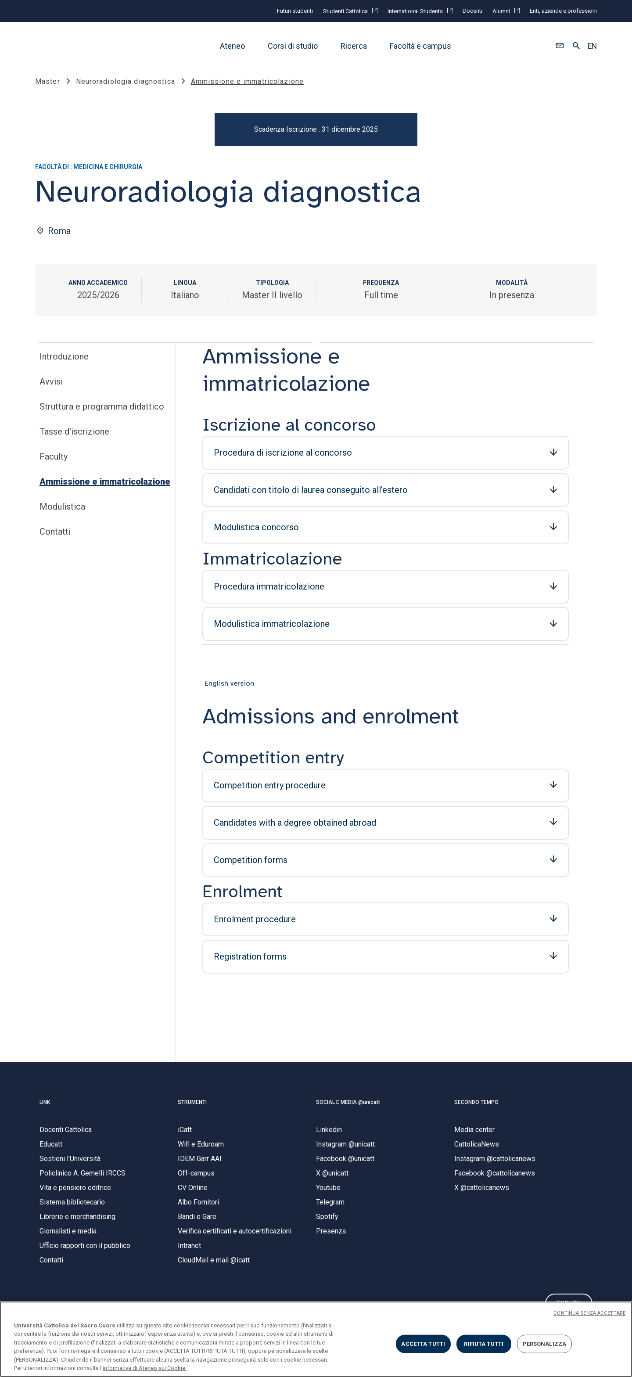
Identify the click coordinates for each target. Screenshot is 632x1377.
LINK (45, 1111)
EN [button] (592, 46)
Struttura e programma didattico (102, 415)
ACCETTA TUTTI (423, 1344)
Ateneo (232, 45)
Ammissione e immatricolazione (105, 490)
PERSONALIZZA (545, 1344)
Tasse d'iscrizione (74, 440)
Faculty (54, 465)
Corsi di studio (293, 45)
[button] (560, 46)
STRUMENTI (192, 1111)
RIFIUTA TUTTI (483, 1344)
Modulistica (62, 516)
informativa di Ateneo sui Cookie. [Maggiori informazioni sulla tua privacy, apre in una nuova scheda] (145, 1368)
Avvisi (51, 390)
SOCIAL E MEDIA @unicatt (348, 1111)
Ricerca (354, 45)
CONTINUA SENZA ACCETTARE (589, 1313)
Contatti (55, 541)
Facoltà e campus (420, 45)
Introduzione (64, 365)
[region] (316, 1339)
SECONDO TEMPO (476, 1111)
